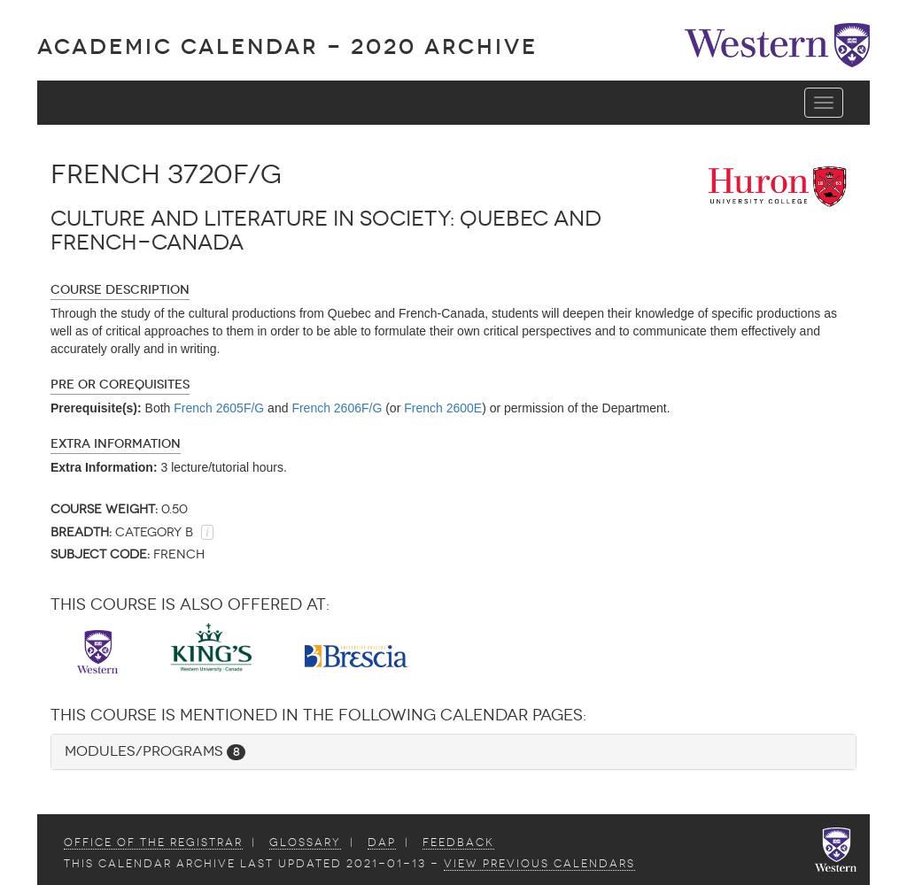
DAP (382, 842)
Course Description (120, 289)
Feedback (458, 842)
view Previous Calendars (539, 864)
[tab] (453, 752)
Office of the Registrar (153, 842)
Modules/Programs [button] (155, 751)
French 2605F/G (219, 408)
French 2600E (443, 408)
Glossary (305, 842)
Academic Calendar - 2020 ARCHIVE (287, 46)
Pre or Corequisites (120, 384)
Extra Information (115, 443)
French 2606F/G (336, 408)
